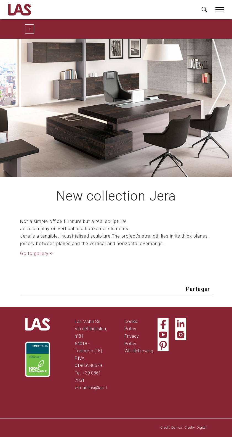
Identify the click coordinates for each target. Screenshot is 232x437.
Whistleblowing (138, 350)
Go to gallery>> (37, 253)
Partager (198, 289)
